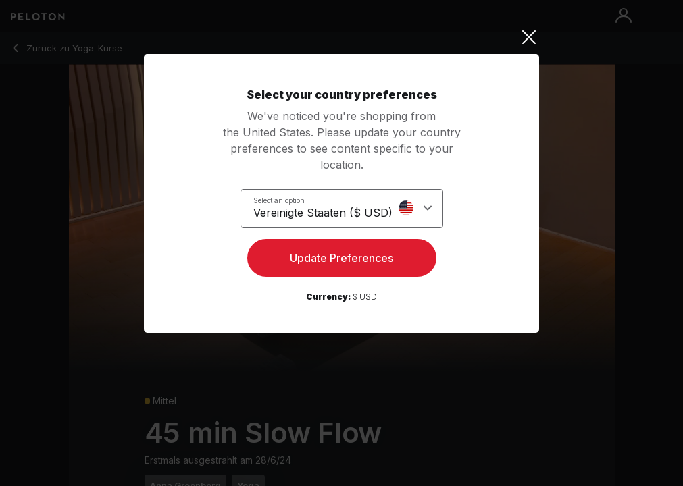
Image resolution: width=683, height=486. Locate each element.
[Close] (341, 37)
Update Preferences (341, 258)
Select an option (279, 200)
